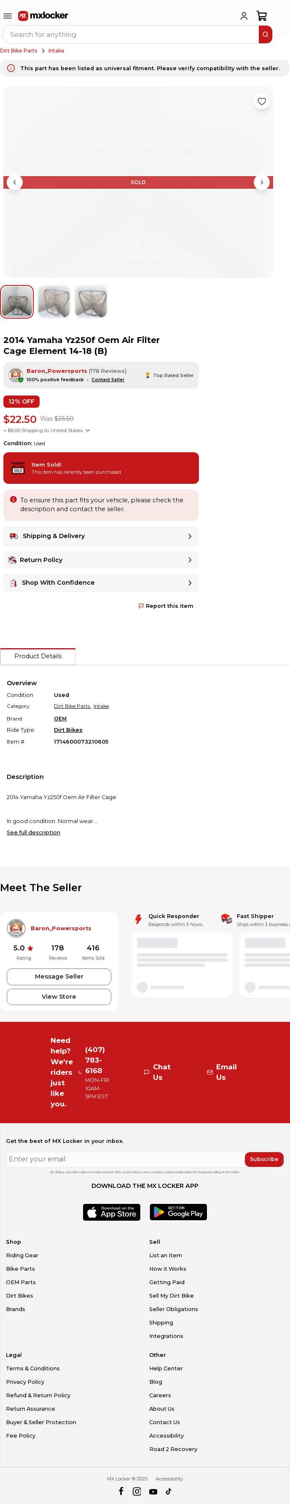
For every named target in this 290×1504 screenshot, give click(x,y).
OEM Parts (21, 1282)
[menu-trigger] (8, 16)
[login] (244, 16)
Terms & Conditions (33, 1368)
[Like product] (262, 101)
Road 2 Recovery (173, 1449)
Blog (155, 1382)
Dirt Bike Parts (18, 50)
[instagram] (137, 1492)
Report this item (165, 606)
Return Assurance (30, 1409)
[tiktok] (169, 1492)
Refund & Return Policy (38, 1395)
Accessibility (166, 1436)
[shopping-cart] (262, 16)
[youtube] (153, 1492)
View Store (59, 996)
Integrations (166, 1336)
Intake (56, 50)
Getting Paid (167, 1282)
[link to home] (43, 16)
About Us (162, 1409)
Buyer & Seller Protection (41, 1422)
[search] (265, 34)
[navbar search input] (131, 34)
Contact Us (164, 1422)
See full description (33, 832)
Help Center (166, 1368)
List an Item (165, 1255)
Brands (15, 1309)
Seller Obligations (173, 1309)
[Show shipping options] (87, 430)
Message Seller (59, 976)
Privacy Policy (25, 1382)
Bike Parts (20, 1269)
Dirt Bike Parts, (72, 706)
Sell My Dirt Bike (171, 1296)
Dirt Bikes (68, 730)
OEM (60, 718)
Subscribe (264, 1159)
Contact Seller (107, 380)
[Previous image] (15, 182)
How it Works (167, 1269)
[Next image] (262, 182)
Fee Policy (20, 1436)
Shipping (161, 1322)
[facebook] (121, 1492)
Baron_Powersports (57, 371)
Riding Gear (22, 1255)
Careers (160, 1395)
